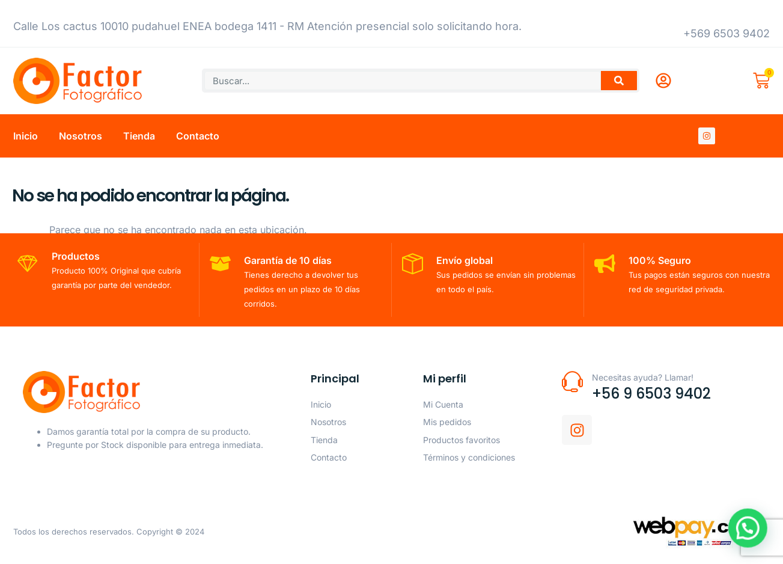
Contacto (197, 136)
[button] (753, 542)
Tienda (139, 136)
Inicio (25, 136)
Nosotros (80, 136)
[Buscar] (619, 80)
